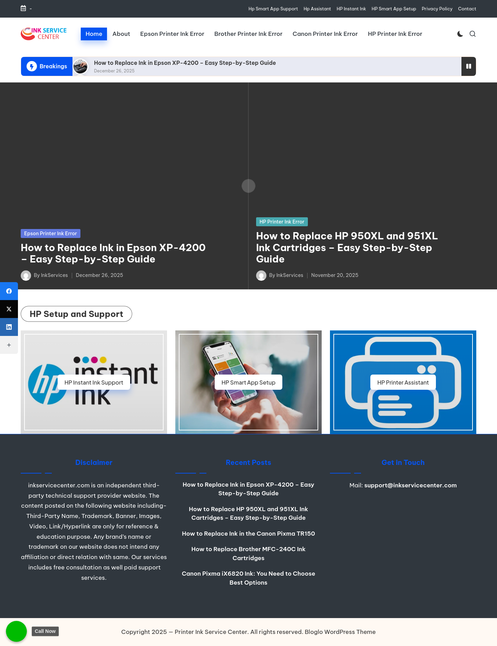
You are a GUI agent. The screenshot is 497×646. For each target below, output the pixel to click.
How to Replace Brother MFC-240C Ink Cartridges (249, 553)
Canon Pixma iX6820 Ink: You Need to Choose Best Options (248, 578)
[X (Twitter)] (9, 309)
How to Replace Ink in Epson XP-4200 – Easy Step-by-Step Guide (185, 62)
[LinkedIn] (9, 327)
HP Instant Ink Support (94, 382)
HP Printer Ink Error (282, 222)
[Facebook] (9, 291)
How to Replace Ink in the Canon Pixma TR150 (248, 533)
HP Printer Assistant (403, 382)
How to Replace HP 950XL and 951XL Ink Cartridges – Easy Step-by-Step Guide (347, 247)
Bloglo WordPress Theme (340, 632)
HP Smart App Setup (249, 382)
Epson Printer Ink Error (50, 233)
